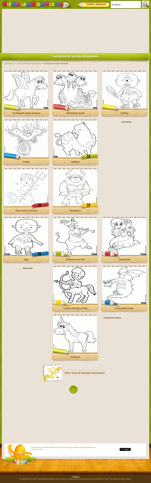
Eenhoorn (75, 357)
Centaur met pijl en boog (75, 308)
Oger (26, 259)
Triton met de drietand (26, 210)
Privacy (76, 477)
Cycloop (124, 113)
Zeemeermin (124, 259)
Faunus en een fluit (75, 259)
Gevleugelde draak (124, 308)
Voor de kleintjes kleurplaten (88, 373)
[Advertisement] (75, 30)
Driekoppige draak (75, 113)
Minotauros (75, 210)
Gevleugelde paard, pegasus (26, 113)
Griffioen (75, 162)
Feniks (26, 162)
